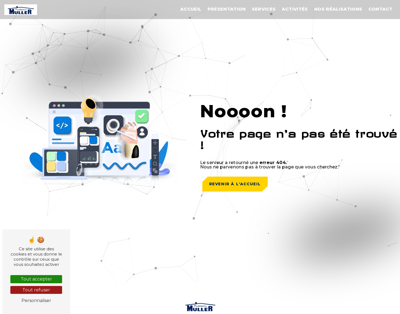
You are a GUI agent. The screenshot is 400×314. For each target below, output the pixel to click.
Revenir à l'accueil (235, 184)
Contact (380, 9)
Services (264, 9)
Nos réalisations (338, 9)
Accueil (190, 9)
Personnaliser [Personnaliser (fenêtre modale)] (36, 300)
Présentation (226, 9)
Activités (295, 9)
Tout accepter (36, 279)
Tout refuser (36, 290)
